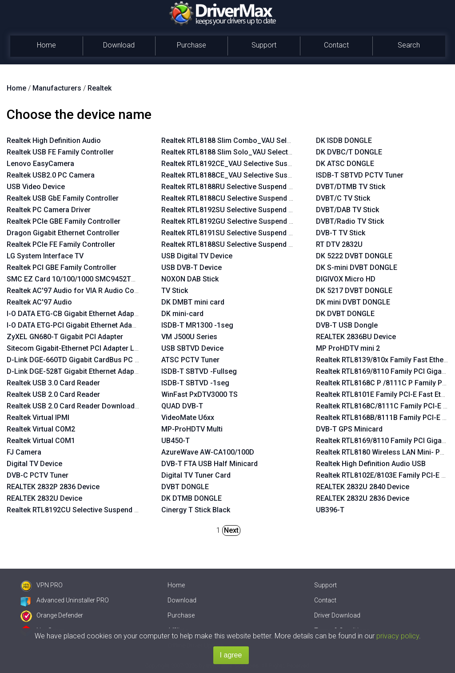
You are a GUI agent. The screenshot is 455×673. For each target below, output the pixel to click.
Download (119, 45)
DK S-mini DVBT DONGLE (356, 267)
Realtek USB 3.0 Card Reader (53, 383)
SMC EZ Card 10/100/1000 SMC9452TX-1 (74, 279)
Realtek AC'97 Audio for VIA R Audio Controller (82, 290)
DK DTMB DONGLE (191, 498)
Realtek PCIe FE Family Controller (61, 244)
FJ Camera (24, 452)
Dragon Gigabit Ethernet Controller (63, 233)
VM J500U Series (189, 337)
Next (231, 530)
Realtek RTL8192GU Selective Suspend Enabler (237, 221)
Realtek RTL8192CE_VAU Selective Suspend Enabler (245, 163)
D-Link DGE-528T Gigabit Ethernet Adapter (75, 371)
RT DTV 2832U (339, 244)
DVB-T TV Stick (340, 233)
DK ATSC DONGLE (345, 163)
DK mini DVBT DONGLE (353, 302)
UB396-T (330, 510)
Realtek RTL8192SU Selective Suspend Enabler (237, 210)
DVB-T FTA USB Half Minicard (209, 463)
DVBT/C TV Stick (343, 198)
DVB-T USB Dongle (347, 325)
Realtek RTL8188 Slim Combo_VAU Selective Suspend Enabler (262, 140)
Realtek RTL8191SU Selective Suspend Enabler (237, 233)
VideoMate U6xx (187, 417)
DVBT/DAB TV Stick (347, 210)
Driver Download (337, 615)
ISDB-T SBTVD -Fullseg (199, 371)
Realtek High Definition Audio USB (371, 463)
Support (263, 45)
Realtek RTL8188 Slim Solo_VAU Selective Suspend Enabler (257, 152)
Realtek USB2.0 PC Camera (51, 175)
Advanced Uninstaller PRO (64, 600)
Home (46, 45)
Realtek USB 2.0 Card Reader (53, 394)
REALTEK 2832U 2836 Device (362, 498)
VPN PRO (41, 585)
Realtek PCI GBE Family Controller (61, 267)
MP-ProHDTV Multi (192, 429)
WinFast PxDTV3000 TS (199, 394)
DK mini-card (182, 313)
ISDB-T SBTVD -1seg (195, 383)
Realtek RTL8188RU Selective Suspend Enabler (237, 186)
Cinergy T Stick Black (195, 510)
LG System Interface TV (45, 256)
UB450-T (175, 440)
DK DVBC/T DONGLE (349, 152)
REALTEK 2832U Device (44, 498)
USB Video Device (36, 186)
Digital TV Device (34, 463)
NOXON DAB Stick (190, 279)
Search (409, 45)
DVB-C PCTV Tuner (37, 475)
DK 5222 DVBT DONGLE (354, 256)
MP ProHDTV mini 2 (348, 348)
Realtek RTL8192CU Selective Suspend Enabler (83, 510)
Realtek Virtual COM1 (41, 440)
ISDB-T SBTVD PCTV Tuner (359, 175)
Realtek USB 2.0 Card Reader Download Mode (81, 406)
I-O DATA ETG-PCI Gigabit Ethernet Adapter (76, 325)
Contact (336, 45)
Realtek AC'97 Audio (39, 302)
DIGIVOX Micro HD (345, 279)
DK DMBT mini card (192, 302)
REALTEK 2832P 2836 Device (53, 487)
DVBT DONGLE (185, 487)
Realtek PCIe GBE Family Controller (63, 221)
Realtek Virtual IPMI (38, 417)
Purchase (191, 45)
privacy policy (397, 636)
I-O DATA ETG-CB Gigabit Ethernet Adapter (75, 313)
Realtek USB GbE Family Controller (63, 198)
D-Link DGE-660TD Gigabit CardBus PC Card (78, 360)
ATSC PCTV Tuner (190, 360)
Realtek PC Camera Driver (49, 210)
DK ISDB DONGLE (344, 140)
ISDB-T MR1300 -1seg (197, 325)
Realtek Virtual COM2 (41, 429)
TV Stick (174, 290)
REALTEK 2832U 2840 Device (362, 487)
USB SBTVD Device (192, 348)
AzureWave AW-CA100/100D (207, 452)
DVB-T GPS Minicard (349, 429)
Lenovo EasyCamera (40, 163)
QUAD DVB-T (182, 406)
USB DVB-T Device (191, 267)
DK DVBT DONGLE (345, 313)
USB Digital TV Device (196, 256)
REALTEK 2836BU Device (356, 337)
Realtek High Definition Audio (54, 140)
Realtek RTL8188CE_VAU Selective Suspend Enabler (245, 175)
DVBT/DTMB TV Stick (350, 186)
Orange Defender (51, 615)
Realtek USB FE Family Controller (60, 152)
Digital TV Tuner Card (196, 475)
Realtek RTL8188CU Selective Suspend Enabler (237, 198)
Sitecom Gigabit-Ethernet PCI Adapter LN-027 (80, 348)
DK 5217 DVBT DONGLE (354, 290)
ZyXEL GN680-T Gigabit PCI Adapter (65, 337)
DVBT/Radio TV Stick (350, 221)
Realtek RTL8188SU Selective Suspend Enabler (237, 244)
